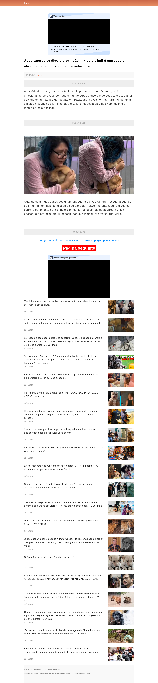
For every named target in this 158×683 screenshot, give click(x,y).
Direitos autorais (70, 673)
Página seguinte (79, 248)
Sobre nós (28, 673)
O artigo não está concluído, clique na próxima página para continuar (79, 240)
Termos (51, 673)
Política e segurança (40, 673)
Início (27, 3)
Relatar (40, 75)
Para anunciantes (84, 673)
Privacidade (59, 673)
